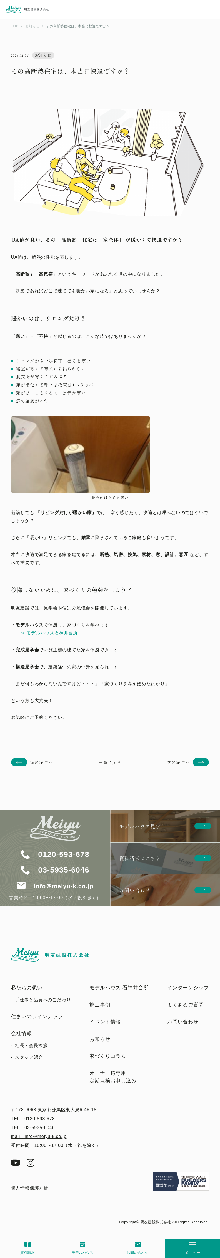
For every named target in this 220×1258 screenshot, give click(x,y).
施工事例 (99, 1005)
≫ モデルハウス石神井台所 (49, 632)
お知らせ (99, 1039)
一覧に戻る (110, 762)
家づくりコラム (107, 1056)
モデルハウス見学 (140, 826)
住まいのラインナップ (37, 1016)
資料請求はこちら (140, 858)
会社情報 (21, 1033)
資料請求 (27, 1252)
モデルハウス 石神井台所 (119, 987)
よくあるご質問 (185, 1005)
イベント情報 (105, 1022)
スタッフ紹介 (29, 1057)
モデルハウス (82, 1252)
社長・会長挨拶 (31, 1045)
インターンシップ (188, 987)
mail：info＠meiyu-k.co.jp (39, 1136)
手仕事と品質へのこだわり (43, 999)
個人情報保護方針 (29, 1188)
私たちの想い (26, 987)
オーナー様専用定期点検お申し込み (112, 1076)
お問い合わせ (137, 1252)
